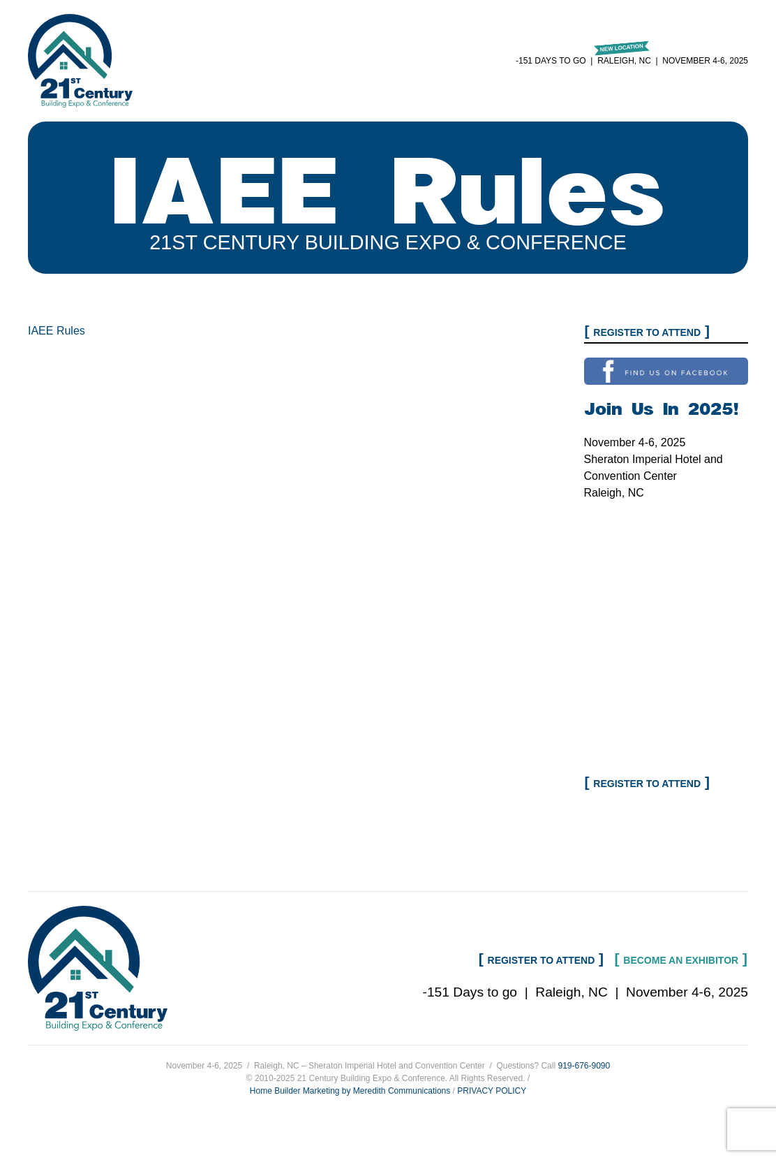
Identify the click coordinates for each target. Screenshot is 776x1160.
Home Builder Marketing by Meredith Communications (350, 1091)
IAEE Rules (56, 331)
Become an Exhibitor (680, 960)
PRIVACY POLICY (491, 1091)
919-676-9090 (584, 1066)
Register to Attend (647, 332)
